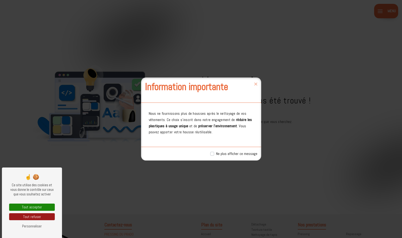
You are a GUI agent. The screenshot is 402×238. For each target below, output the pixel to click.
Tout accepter (32, 207)
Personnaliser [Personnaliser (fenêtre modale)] (32, 226)
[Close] (255, 84)
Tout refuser (32, 216)
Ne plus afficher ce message (236, 153)
